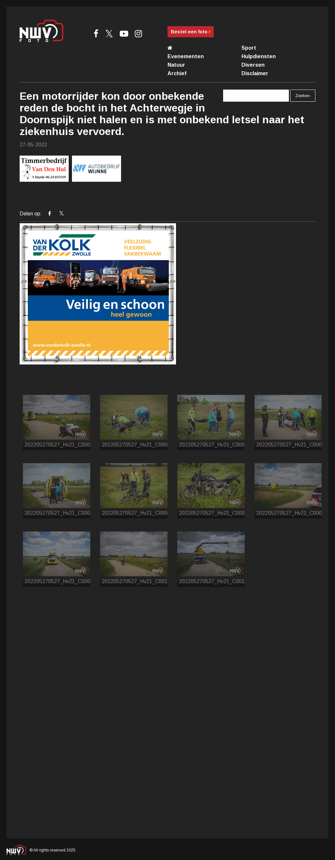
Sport (248, 48)
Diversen (253, 65)
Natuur (176, 65)
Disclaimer (254, 73)
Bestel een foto (190, 31)
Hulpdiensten (258, 56)
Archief (177, 73)
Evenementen (186, 56)
